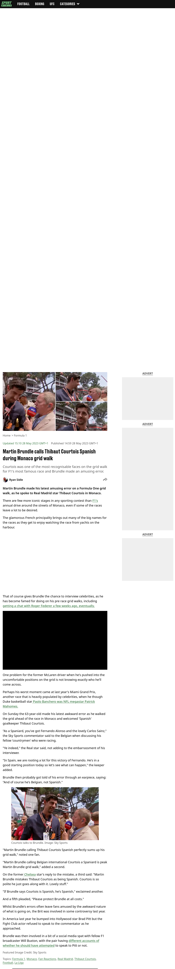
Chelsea (29, 874)
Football (8, 963)
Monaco (32, 959)
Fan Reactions (47, 959)
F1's (95, 501)
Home (7, 435)
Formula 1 (20, 435)
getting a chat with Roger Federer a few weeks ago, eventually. (49, 606)
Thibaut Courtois (85, 959)
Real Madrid (65, 959)
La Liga (19, 963)
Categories (70, 4)
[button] (105, 480)
